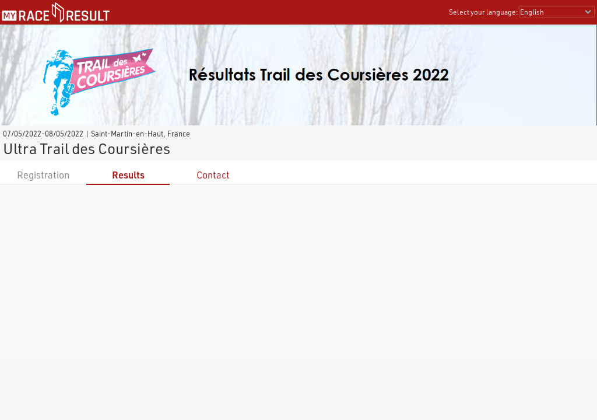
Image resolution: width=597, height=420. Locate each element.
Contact (213, 175)
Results (128, 175)
